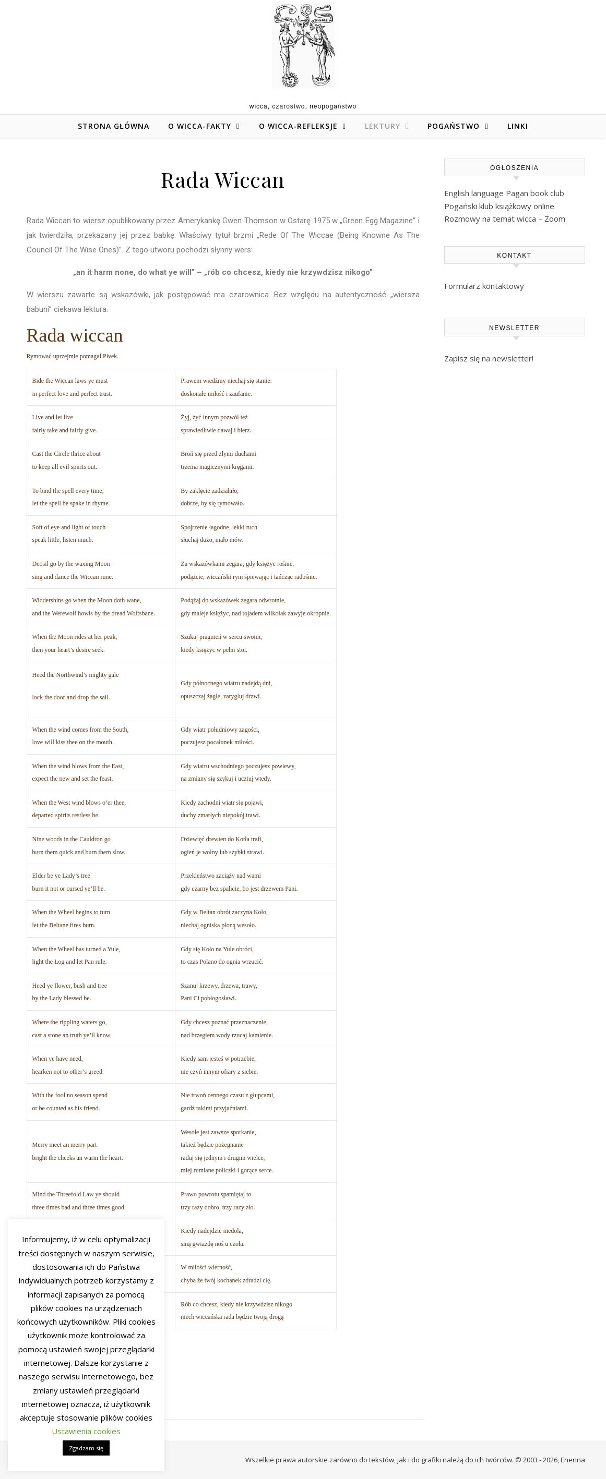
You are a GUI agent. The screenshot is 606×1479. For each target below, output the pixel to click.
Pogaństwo (453, 126)
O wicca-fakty (199, 126)
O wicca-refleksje (298, 126)
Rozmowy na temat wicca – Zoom (504, 218)
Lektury (382, 126)
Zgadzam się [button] (86, 1448)
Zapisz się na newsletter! (488, 358)
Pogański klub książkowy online (499, 206)
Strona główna (113, 126)
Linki (517, 126)
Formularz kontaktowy (484, 286)
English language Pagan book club (504, 193)
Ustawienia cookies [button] (86, 1431)
